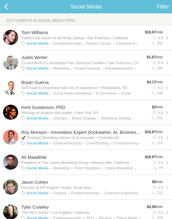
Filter (163, 7)
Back (12, 6)
